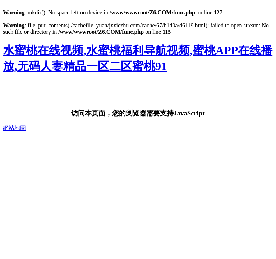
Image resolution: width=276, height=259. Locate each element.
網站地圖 (14, 128)
